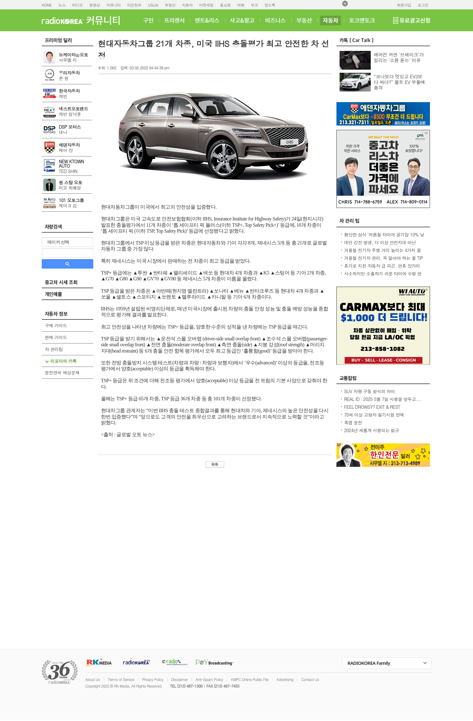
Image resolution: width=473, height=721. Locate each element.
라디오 (77, 4)
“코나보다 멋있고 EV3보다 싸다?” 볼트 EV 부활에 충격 (399, 82)
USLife (153, 4)
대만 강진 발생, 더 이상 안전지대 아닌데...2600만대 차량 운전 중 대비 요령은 (381, 245)
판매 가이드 (56, 337)
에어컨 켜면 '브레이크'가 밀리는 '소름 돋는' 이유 (399, 57)
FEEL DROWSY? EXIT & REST (372, 407)
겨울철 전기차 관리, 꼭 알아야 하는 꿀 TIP (383, 258)
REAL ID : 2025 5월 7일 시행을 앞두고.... (383, 399)
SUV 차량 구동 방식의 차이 (369, 391)
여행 (240, 4)
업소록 (269, 4)
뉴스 (61, 4)
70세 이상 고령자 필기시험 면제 (374, 415)
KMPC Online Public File (249, 679)
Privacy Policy (152, 679)
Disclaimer (179, 679)
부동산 (170, 4)
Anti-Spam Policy (209, 679)
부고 (254, 4)
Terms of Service (121, 679)
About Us (92, 679)
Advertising (285, 679)
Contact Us (310, 679)
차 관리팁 (54, 349)
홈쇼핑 (225, 4)
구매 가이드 (56, 325)
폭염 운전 (353, 422)
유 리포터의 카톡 (61, 361)
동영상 (94, 4)
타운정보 (134, 4)
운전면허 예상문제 (62, 372)
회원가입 (404, 4)
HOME (47, 4)
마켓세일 (206, 4)
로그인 (422, 4)
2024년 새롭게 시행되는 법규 (371, 430)
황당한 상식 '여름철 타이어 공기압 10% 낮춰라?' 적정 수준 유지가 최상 (384, 237)
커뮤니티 (113, 4)
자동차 (187, 4)
